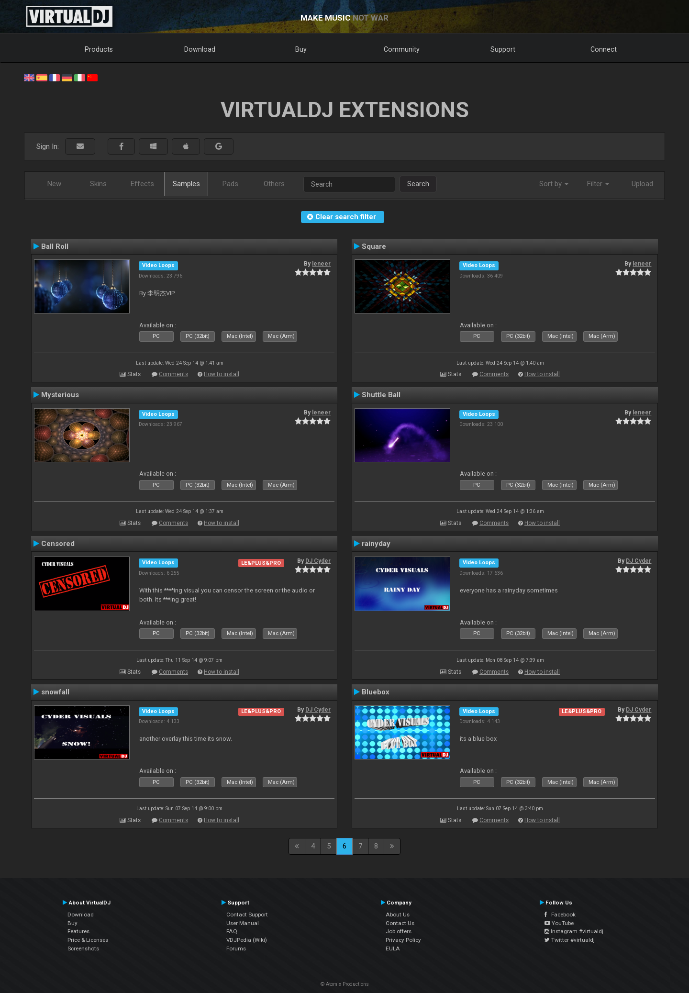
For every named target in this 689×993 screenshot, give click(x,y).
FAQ (231, 931)
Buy (301, 49)
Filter (598, 183)
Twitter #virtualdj (570, 940)
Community (402, 49)
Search (418, 183)
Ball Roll (54, 246)
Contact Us (400, 923)
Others (274, 183)
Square (374, 246)
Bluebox (375, 692)
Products (99, 49)
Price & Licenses (87, 940)
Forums (236, 948)
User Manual (242, 923)
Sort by (553, 183)
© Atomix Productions (345, 984)
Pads (230, 183)
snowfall (55, 692)
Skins (98, 183)
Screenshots (83, 948)
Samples (186, 183)
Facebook (560, 914)
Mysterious (60, 395)
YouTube (559, 923)
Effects (142, 183)
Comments (173, 374)
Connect (603, 49)
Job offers (398, 931)
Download (199, 49)
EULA (393, 948)
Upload (642, 183)
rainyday (376, 543)
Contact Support (247, 914)
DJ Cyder (318, 561)
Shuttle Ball (381, 395)
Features (78, 931)
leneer (321, 263)
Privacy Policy (403, 940)
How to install (221, 374)
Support (502, 49)
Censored (58, 543)
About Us (398, 914)
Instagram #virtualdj (574, 931)
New (54, 183)
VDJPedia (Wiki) (246, 940)
